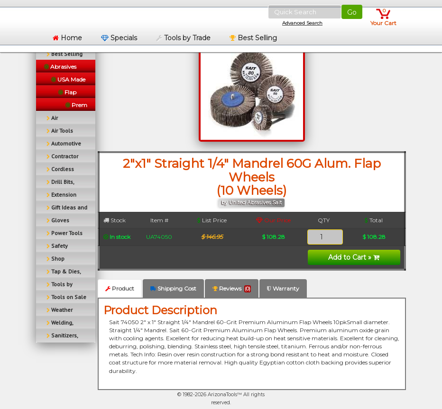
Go (352, 12)
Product (119, 288)
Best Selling (253, 38)
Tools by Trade (183, 38)
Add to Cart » (353, 257)
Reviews (231, 288)
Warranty (283, 288)
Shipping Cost (173, 288)
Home (67, 38)
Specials (119, 38)
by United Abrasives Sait (251, 203)
